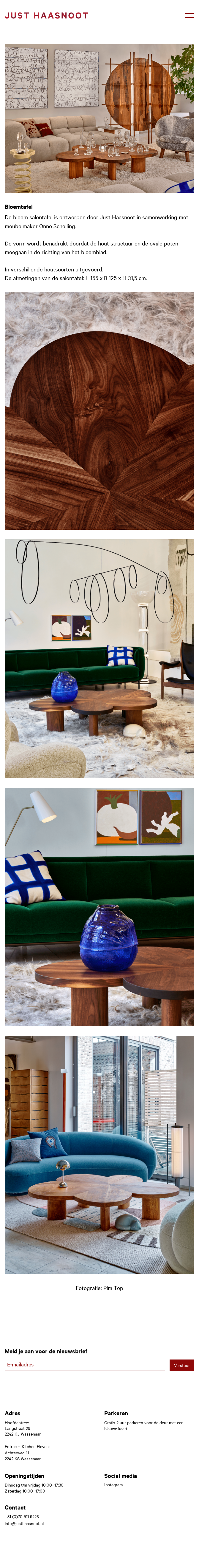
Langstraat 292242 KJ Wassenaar (23, 1431)
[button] (189, 15)
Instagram (113, 1484)
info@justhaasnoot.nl (24, 1523)
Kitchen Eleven (35, 1446)
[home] (46, 15)
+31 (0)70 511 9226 (22, 1516)
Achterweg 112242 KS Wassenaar (23, 1455)
